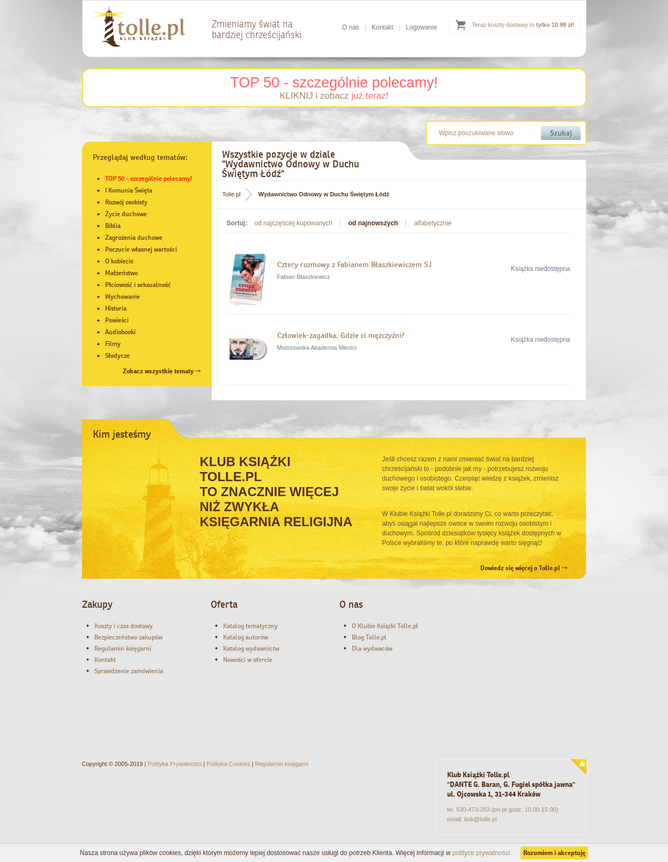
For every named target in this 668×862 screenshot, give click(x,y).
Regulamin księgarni (122, 648)
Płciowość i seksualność (138, 285)
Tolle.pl (231, 194)
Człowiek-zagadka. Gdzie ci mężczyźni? (342, 335)
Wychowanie (122, 296)
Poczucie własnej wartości (141, 249)
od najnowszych (373, 223)
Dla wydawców (372, 648)
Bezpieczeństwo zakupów (128, 637)
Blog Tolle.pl (369, 637)
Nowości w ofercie (247, 660)
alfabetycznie (432, 223)
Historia (116, 308)
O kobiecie (119, 261)
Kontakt (383, 27)
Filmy (113, 344)
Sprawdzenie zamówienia (128, 671)
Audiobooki (120, 332)
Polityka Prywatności (174, 764)
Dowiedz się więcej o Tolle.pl (523, 568)
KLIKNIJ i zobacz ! (333, 96)
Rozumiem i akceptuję (554, 853)
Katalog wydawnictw (251, 648)
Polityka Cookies (228, 764)
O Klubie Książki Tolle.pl (385, 626)
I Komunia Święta (128, 190)
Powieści (117, 320)
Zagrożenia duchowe (133, 237)
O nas (350, 27)
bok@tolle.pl (480, 819)
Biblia (113, 226)
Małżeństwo (121, 273)
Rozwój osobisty (126, 202)
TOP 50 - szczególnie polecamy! (334, 83)
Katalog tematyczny (250, 626)
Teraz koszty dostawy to (523, 24)
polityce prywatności (481, 853)
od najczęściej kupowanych (293, 223)
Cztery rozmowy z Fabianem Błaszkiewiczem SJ (354, 264)
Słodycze (117, 355)
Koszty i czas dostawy (123, 626)
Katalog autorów (245, 637)
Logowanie (421, 27)
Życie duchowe (126, 214)
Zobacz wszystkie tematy (162, 371)
